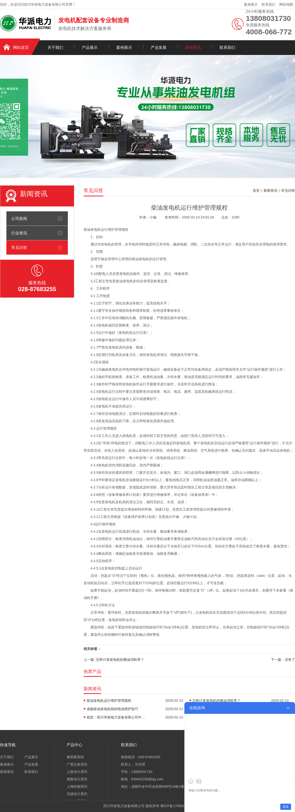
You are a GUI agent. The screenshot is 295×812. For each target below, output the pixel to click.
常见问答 (19, 247)
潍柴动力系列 (77, 779)
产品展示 (90, 47)
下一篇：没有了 (283, 660)
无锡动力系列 (77, 794)
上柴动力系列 (77, 772)
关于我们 (55, 47)
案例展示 (251, 4)
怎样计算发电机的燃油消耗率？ (216, 701)
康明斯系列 (75, 757)
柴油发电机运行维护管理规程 (109, 701)
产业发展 (158, 47)
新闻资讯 (193, 47)
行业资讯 (19, 233)
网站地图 (286, 4)
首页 (256, 190)
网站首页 (21, 47)
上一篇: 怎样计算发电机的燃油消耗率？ (114, 660)
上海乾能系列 (77, 786)
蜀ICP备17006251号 (176, 806)
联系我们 (268, 4)
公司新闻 (19, 218)
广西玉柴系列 (77, 764)
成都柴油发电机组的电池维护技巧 (112, 709)
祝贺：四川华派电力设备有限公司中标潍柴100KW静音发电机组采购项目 (116, 717)
